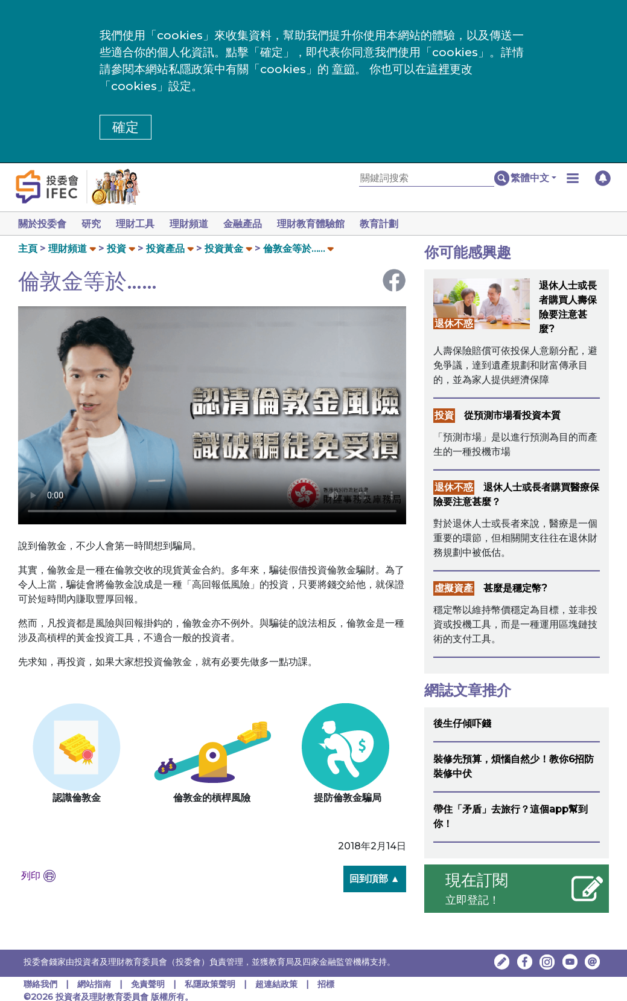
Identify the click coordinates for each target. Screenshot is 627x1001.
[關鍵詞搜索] (426, 178)
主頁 (27, 248)
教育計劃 (393, 224)
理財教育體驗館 (323, 224)
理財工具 (140, 224)
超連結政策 (276, 984)
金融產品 (252, 224)
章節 (343, 69)
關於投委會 (42, 224)
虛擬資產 (453, 588)
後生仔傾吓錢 (462, 723)
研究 (93, 224)
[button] (533, 178)
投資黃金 (224, 248)
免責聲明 (149, 984)
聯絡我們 (40, 984)
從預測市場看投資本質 (512, 415)
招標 (325, 984)
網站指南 (94, 984)
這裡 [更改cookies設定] (438, 69)
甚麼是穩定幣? (515, 588)
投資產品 (165, 248)
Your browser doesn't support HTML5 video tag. (212, 415)
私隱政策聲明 (211, 984)
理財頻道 (196, 224)
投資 (116, 248)
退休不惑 (453, 323)
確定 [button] (125, 127)
